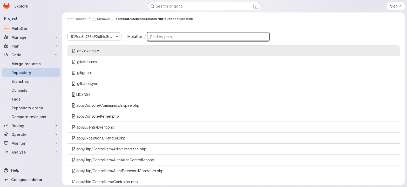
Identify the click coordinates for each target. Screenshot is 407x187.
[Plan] (31, 46)
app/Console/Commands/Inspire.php (105, 105)
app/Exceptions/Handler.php (99, 138)
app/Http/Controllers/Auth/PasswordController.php (118, 171)
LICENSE (81, 94)
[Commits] (31, 90)
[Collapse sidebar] (31, 180)
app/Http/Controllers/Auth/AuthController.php (113, 160)
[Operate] (31, 134)
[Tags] (31, 99)
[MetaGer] (31, 28)
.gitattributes (84, 61)
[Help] (31, 170)
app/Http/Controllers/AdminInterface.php (109, 149)
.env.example (85, 51)
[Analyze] (31, 152)
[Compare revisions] (31, 116)
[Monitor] (31, 143)
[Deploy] (31, 125)
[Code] (31, 55)
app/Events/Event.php (93, 127)
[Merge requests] (31, 63)
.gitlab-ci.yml (85, 83)
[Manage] (31, 37)
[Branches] (31, 81)
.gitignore (82, 72)
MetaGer (134, 36)
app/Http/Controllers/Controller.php (105, 181)
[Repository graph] (31, 108)
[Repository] (31, 72)
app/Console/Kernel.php (95, 116)
